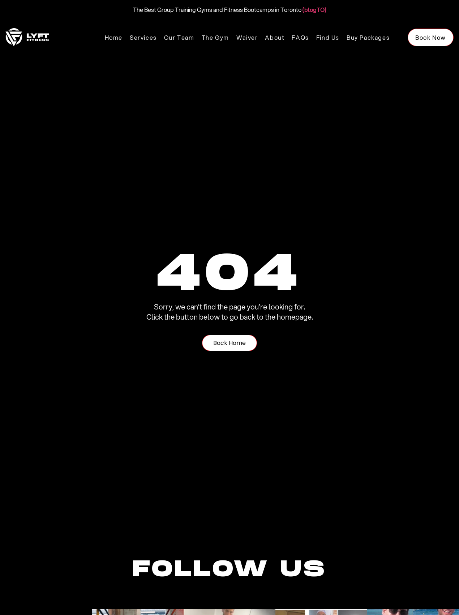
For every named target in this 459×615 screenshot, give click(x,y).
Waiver (247, 37)
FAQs (300, 37)
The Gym (215, 37)
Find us (327, 37)
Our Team (179, 37)
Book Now (430, 37)
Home (114, 37)
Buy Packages (368, 37)
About (274, 37)
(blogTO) (314, 9)
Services (143, 37)
